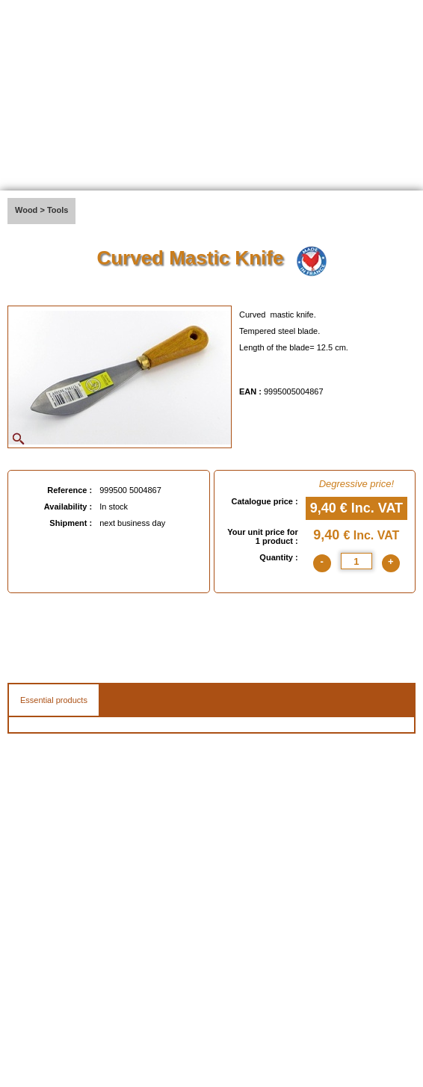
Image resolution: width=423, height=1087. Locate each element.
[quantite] (356, 561)
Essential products (53, 700)
